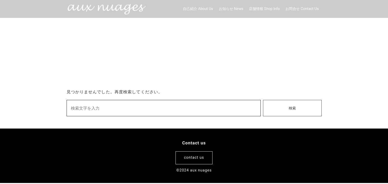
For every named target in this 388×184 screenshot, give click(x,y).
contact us (194, 157)
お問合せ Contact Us (302, 9)
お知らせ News (231, 9)
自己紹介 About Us (198, 9)
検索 (292, 108)
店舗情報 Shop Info (264, 9)
